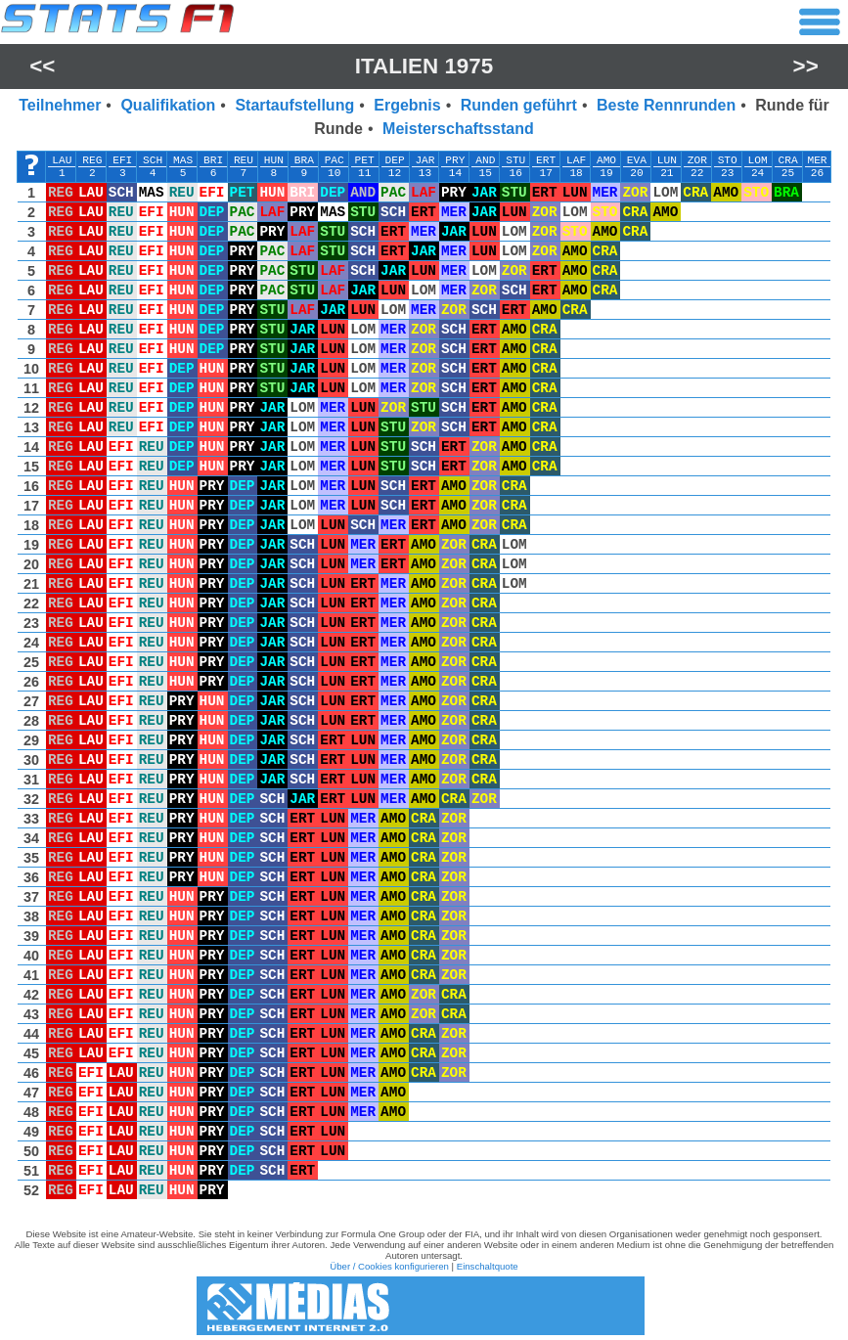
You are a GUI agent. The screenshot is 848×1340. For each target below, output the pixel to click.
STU (515, 160)
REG (92, 160)
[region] (424, 680)
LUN (667, 160)
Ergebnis (407, 105)
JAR (424, 160)
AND (485, 160)
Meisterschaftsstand (458, 128)
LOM (758, 160)
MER (816, 160)
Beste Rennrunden (666, 105)
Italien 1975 (424, 66)
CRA (787, 160)
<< (42, 66)
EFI (122, 160)
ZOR (697, 160)
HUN (274, 160)
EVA (637, 160)
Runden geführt (519, 105)
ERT (546, 160)
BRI (213, 160)
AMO (606, 160)
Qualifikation (167, 105)
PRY (455, 160)
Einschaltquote (487, 1266)
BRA (304, 160)
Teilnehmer (60, 105)
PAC (334, 160)
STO (727, 160)
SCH (152, 160)
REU (243, 160)
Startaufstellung (294, 105)
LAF (576, 160)
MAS (183, 160)
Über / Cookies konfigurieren (389, 1266)
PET (365, 160)
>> (806, 66)
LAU (61, 160)
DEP (394, 160)
